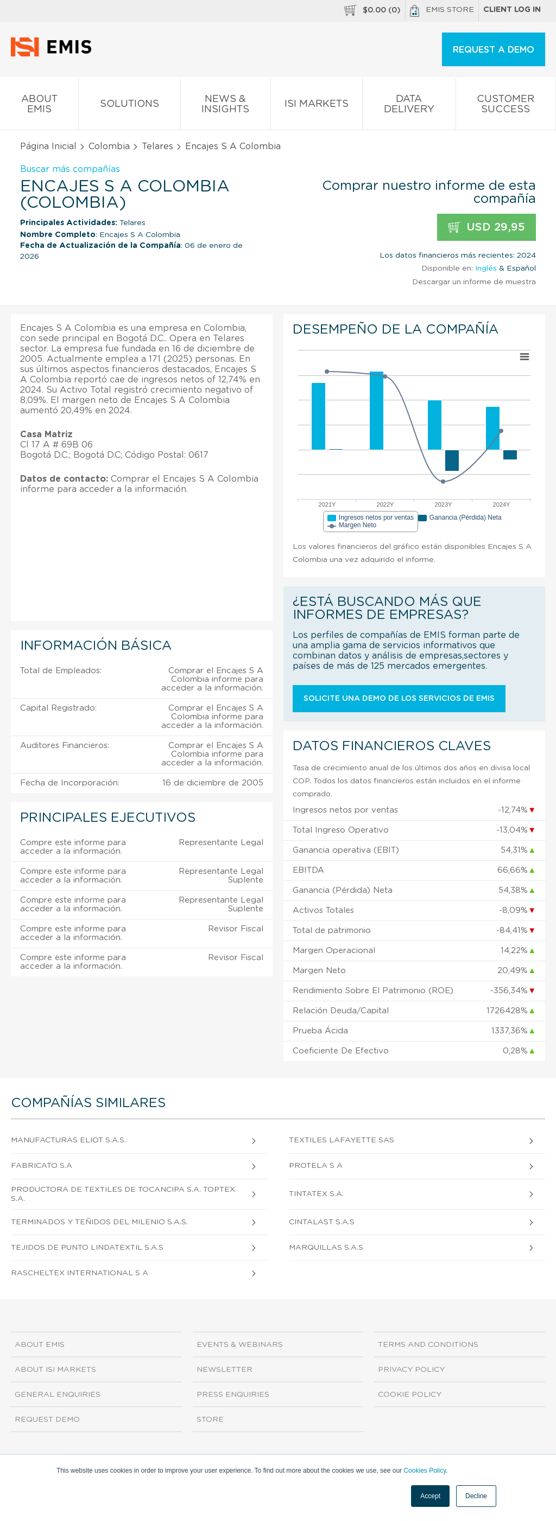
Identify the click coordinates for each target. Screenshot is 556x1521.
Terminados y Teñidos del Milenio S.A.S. (99, 1222)
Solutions (129, 106)
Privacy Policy (411, 1369)
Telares (157, 146)
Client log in (512, 10)
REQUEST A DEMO (493, 50)
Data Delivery (409, 106)
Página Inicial (48, 146)
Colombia (109, 146)
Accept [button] (430, 1496)
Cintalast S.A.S (322, 1222)
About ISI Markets (55, 1369)
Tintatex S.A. (316, 1194)
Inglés (486, 268)
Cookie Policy (409, 1394)
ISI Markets (316, 106)
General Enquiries (57, 1394)
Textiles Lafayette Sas (341, 1140)
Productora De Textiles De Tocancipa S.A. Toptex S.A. (123, 1194)
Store (210, 1419)
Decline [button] (476, 1496)
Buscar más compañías (70, 169)
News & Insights (226, 106)
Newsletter (224, 1369)
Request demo (47, 1419)
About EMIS (39, 106)
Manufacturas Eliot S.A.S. (68, 1140)
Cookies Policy (424, 1470)
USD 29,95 (486, 227)
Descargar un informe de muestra (474, 282)
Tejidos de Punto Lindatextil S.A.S (87, 1247)
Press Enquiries (233, 1394)
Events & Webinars (240, 1345)
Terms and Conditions (428, 1345)
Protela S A (316, 1165)
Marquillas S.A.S (326, 1247)
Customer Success (506, 106)
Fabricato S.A (41, 1165)
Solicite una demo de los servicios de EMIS (399, 698)
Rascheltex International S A (79, 1273)
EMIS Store (442, 11)
